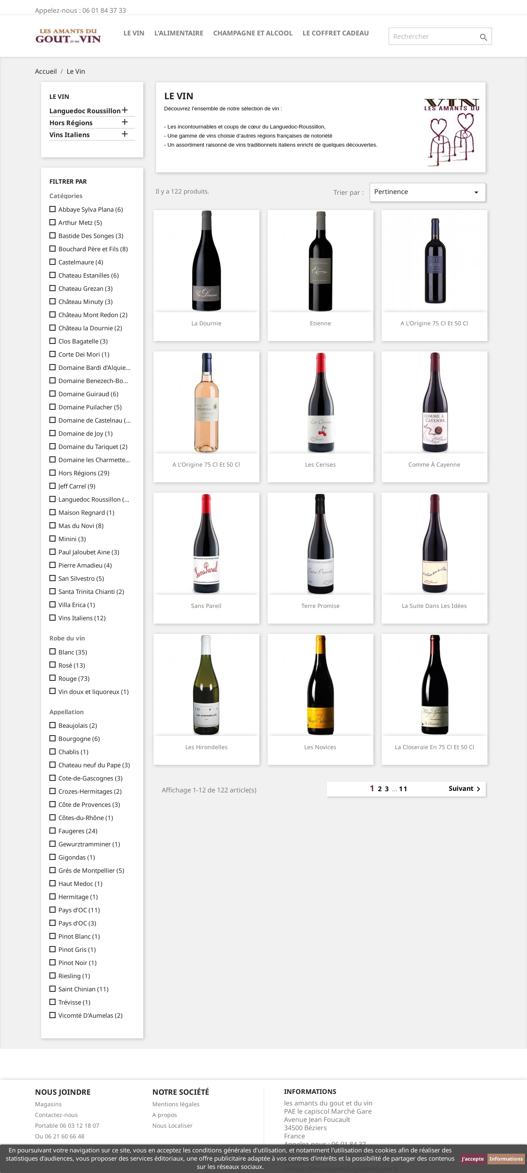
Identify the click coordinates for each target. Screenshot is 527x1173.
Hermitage (78, 897)
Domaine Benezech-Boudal (95, 380)
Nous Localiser (172, 1125)
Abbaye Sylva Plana (90, 209)
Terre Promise (320, 606)
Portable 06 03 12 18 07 (67, 1125)
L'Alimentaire (178, 32)
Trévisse (74, 1002)
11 (403, 788)
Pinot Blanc (79, 936)
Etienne (320, 323)
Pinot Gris (77, 949)
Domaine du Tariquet (93, 446)
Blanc (72, 652)
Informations (506, 1158)
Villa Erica (76, 605)
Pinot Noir (77, 962)
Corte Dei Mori (84, 354)
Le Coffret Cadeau (336, 32)
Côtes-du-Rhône (85, 817)
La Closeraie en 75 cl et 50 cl (434, 747)
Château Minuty (85, 301)
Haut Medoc (80, 883)
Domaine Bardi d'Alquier (95, 367)
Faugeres (78, 831)
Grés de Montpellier (91, 870)
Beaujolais (77, 725)
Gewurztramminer (89, 844)
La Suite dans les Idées (434, 606)
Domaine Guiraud (88, 394)
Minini (72, 539)
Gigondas (76, 857)
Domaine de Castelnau (95, 420)
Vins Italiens (69, 135)
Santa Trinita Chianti (91, 591)
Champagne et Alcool (253, 32)
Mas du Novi (81, 525)
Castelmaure (80, 262)
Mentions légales (176, 1104)
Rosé (71, 665)
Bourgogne (79, 738)
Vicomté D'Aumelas (90, 1015)
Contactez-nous (56, 1115)
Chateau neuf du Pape (94, 765)
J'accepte (473, 1158)
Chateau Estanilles (88, 275)
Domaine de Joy (85, 433)
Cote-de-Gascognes (90, 778)
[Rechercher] (440, 36)
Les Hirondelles (206, 747)
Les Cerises (320, 464)
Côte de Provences (89, 804)
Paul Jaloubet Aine (88, 552)
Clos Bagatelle (83, 341)
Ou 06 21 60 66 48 (59, 1136)
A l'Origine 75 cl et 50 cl (434, 323)
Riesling (74, 976)
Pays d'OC (79, 910)
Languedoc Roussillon (85, 111)
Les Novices (320, 747)
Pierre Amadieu (85, 565)
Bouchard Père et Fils (93, 249)
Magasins (48, 1104)
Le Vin (134, 32)
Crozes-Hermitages (90, 791)
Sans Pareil (206, 606)
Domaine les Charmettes (95, 460)
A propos (164, 1115)
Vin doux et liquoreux (93, 691)
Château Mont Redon (93, 315)
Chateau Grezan (85, 288)
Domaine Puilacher (90, 407)
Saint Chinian (83, 989)
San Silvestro (81, 578)
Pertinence (427, 192)
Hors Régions (71, 123)
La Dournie (206, 323)
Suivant (466, 789)
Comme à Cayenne (434, 464)
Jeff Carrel (77, 486)
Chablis (73, 752)
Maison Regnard (86, 512)
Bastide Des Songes (91, 235)
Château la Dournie (90, 328)
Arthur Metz (80, 222)
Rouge (74, 678)
